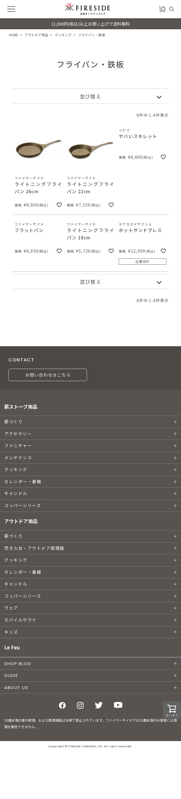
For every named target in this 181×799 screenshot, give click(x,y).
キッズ (11, 632)
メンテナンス (18, 458)
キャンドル (16, 493)
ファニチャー (18, 446)
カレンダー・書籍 (22, 482)
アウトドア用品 (36, 34)
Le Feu (12, 647)
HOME (13, 34)
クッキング (63, 34)
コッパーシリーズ (22, 505)
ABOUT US (16, 687)
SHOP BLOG (17, 664)
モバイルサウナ (20, 620)
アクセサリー (18, 434)
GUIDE (11, 675)
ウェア (11, 608)
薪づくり (13, 422)
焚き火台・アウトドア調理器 (34, 548)
